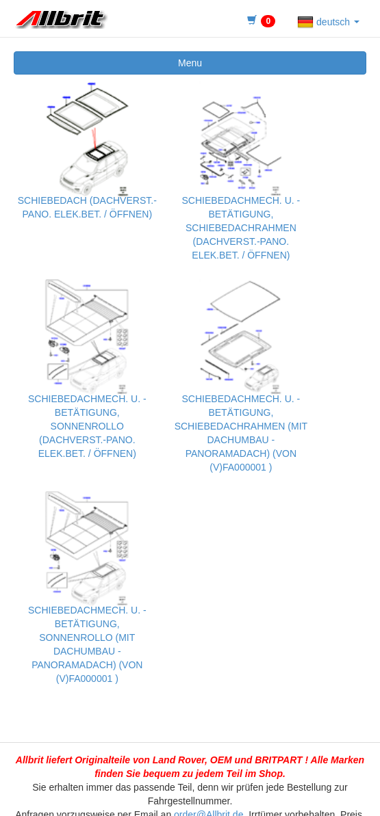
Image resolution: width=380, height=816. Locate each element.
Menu (190, 62)
